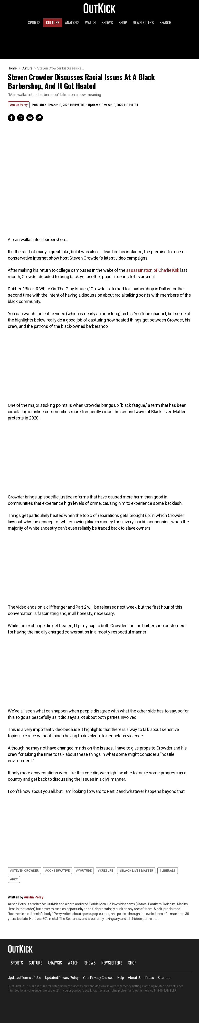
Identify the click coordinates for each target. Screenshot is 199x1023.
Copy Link (39, 117)
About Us (135, 978)
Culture (52, 23)
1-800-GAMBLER (165, 990)
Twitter (20, 117)
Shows (107, 23)
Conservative (58, 870)
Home (12, 68)
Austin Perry (19, 105)
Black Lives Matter (137, 870)
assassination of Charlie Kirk (152, 270)
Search (165, 23)
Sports (34, 23)
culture (106, 870)
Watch (90, 23)
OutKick (99, 8)
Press (149, 978)
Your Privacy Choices (98, 978)
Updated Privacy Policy (62, 978)
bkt (15, 879)
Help (120, 978)
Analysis (72, 23)
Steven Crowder (25, 870)
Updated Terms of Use (24, 978)
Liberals (168, 870)
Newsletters (143, 23)
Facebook (11, 117)
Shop (123, 23)
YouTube (85, 870)
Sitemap (164, 978)
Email (30, 117)
